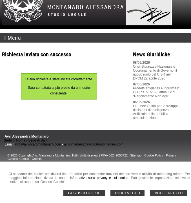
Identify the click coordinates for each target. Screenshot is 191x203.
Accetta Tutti (169, 193)
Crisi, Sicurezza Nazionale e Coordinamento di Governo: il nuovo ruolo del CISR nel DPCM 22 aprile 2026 (155, 72)
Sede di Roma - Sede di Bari (25, 140)
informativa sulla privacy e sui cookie (99, 178)
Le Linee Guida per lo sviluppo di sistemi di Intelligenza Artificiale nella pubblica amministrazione (156, 112)
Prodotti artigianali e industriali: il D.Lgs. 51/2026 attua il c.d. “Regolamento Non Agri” (156, 92)
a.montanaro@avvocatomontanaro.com (93, 144)
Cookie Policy (153, 155)
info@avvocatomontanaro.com (38, 144)
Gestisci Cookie (84, 193)
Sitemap (135, 155)
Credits (37, 158)
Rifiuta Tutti (127, 193)
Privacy (171, 155)
